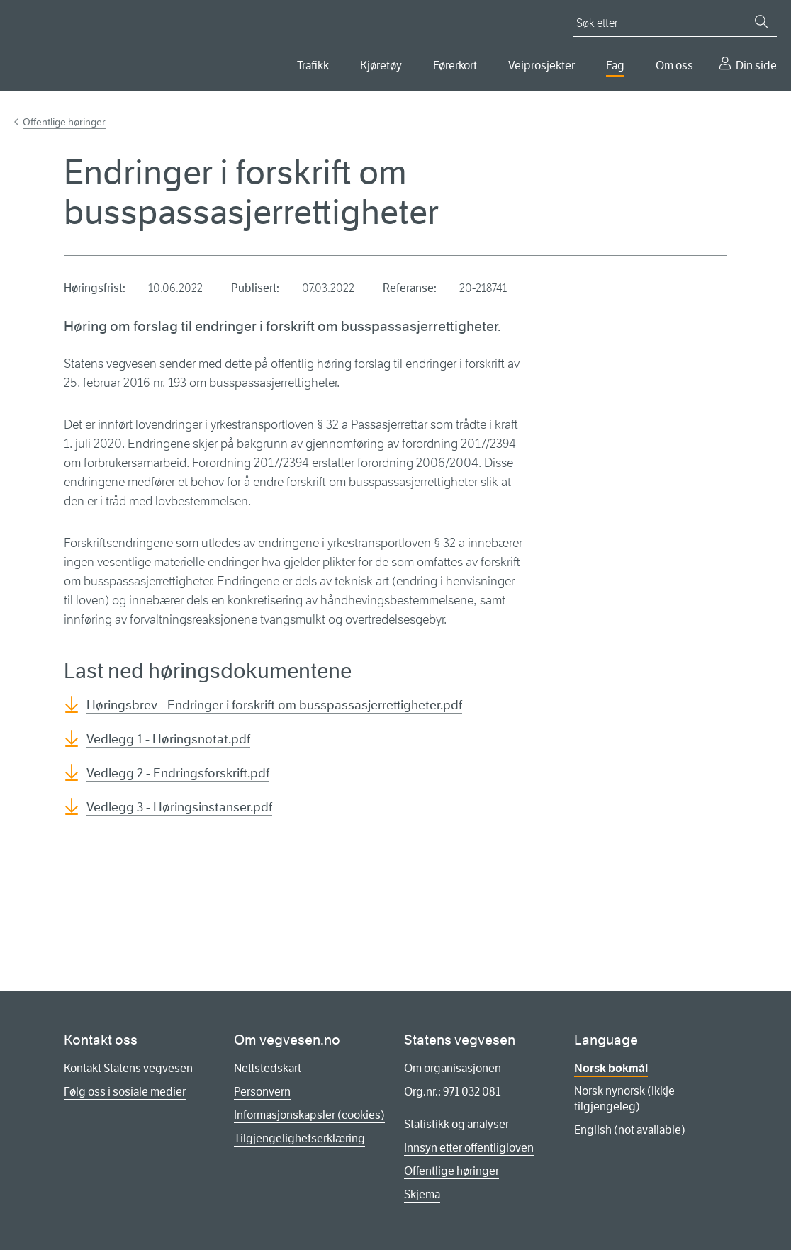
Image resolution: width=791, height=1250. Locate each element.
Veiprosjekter (541, 65)
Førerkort (455, 65)
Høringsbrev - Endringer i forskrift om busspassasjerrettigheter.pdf (274, 705)
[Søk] (761, 21)
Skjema (422, 1194)
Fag (615, 65)
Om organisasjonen (452, 1068)
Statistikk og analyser (456, 1124)
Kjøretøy (381, 65)
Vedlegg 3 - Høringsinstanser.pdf (179, 807)
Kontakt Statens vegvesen (128, 1068)
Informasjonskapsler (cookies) (309, 1115)
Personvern (262, 1091)
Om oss (674, 65)
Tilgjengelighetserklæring (299, 1138)
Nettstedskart (267, 1068)
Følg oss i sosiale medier (125, 1091)
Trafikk (313, 65)
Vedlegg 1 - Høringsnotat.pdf (168, 739)
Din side (756, 65)
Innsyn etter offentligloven (469, 1147)
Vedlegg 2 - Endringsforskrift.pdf (177, 773)
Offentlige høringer (64, 122)
